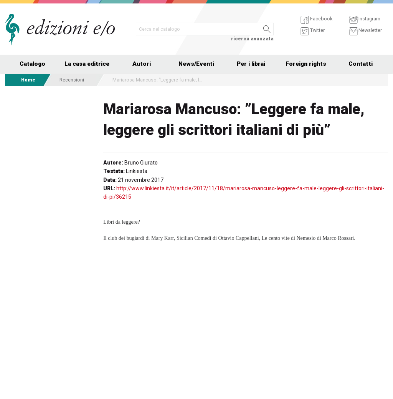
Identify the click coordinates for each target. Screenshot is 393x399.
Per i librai (251, 63)
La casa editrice (86, 63)
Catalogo (32, 63)
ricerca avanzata (252, 39)
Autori (141, 63)
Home (28, 80)
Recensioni (71, 80)
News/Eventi (196, 63)
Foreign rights (306, 63)
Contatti (360, 63)
